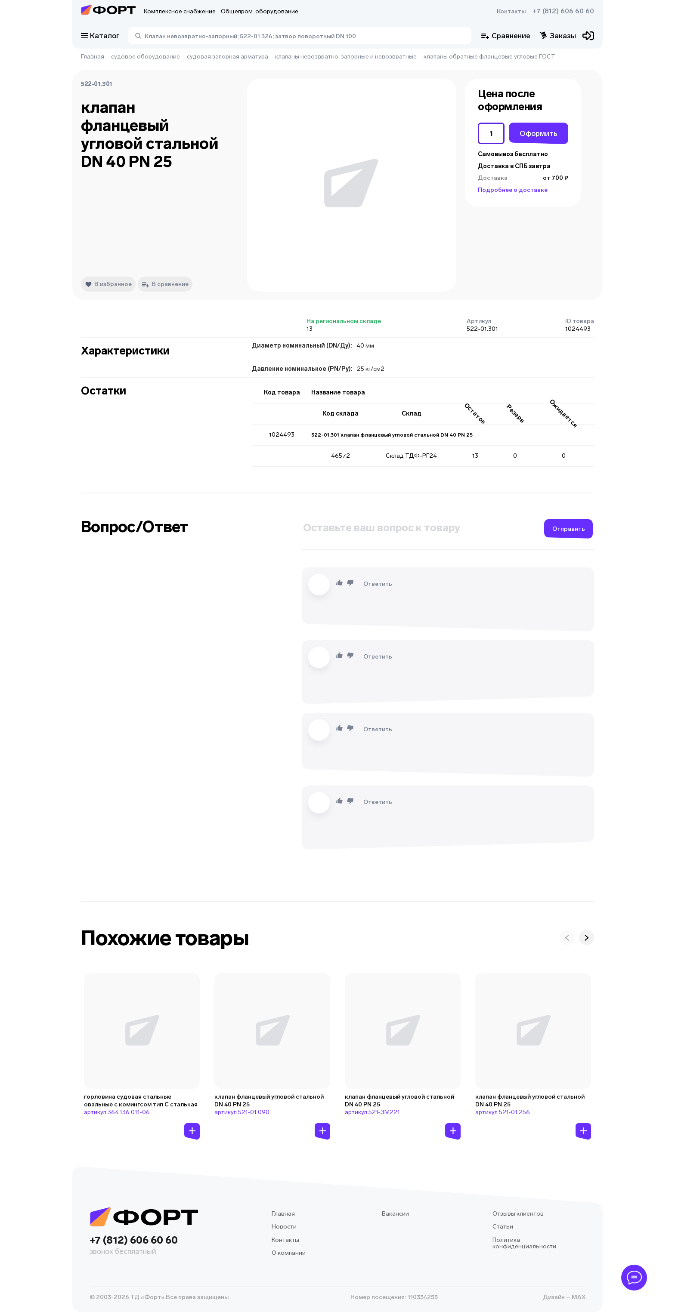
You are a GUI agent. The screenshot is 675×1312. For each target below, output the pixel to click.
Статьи (502, 1226)
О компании (289, 1253)
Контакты (511, 11)
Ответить (377, 584)
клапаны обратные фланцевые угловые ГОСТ (489, 56)
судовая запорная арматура (227, 56)
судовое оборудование (145, 56)
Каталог (100, 35)
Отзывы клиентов (518, 1213)
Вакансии (395, 1213)
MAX (577, 1297)
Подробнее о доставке (513, 190)
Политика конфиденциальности (524, 1243)
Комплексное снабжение (180, 11)
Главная (92, 56)
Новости (284, 1226)
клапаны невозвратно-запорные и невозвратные (346, 56)
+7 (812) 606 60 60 (563, 11)
